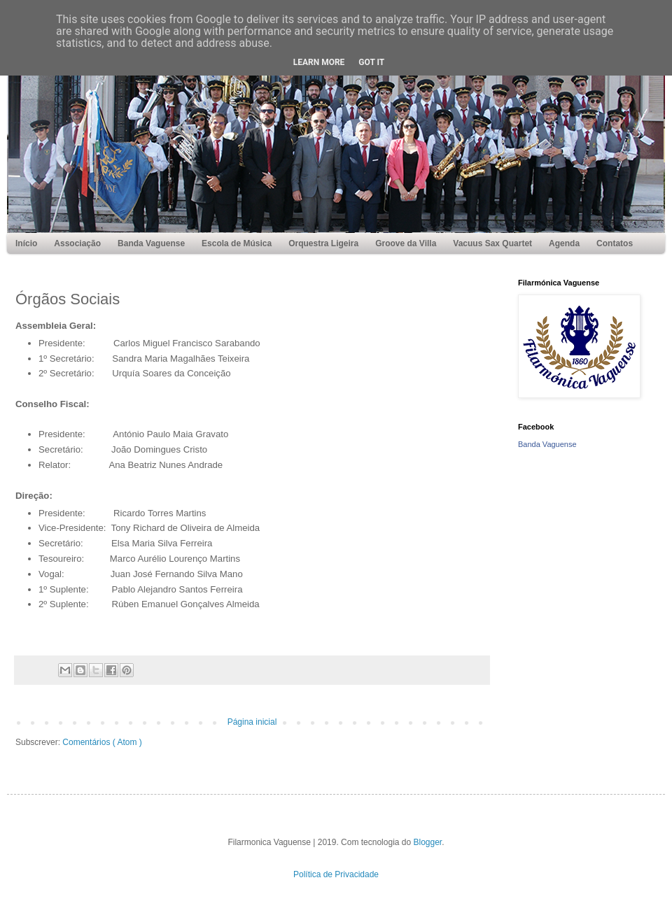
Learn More (319, 62)
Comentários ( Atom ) (101, 742)
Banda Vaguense (547, 444)
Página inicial (252, 722)
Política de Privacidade (336, 874)
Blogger (428, 842)
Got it (371, 62)
